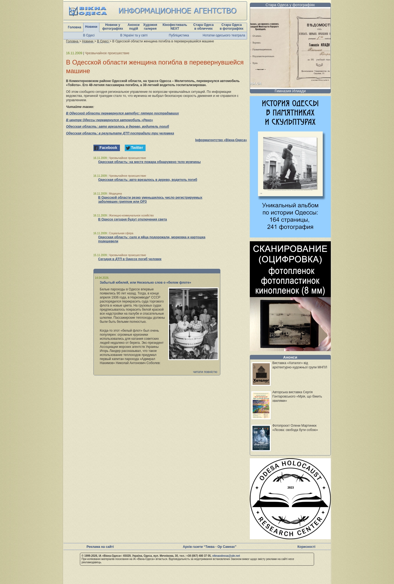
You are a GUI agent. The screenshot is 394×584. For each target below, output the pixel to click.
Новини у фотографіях (112, 26)
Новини (91, 27)
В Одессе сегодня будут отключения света (132, 219)
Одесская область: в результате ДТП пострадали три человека (120, 133)
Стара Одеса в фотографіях (232, 26)
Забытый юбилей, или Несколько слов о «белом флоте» (145, 282)
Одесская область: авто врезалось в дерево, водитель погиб (117, 126)
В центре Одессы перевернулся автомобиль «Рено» (109, 120)
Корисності (306, 547)
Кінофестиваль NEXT (175, 26)
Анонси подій (133, 26)
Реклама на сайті (100, 547)
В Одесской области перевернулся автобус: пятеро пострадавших (122, 113)
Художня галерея (150, 26)
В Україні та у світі (133, 35)
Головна (74, 27)
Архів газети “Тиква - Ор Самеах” (209, 547)
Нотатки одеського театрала (224, 35)
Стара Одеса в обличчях (203, 26)
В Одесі (89, 35)
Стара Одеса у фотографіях (290, 5)
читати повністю (205, 372)
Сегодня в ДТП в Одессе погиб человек (129, 259)
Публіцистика (179, 35)
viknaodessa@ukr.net (226, 555)
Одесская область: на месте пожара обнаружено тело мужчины (149, 162)
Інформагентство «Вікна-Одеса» (221, 140)
